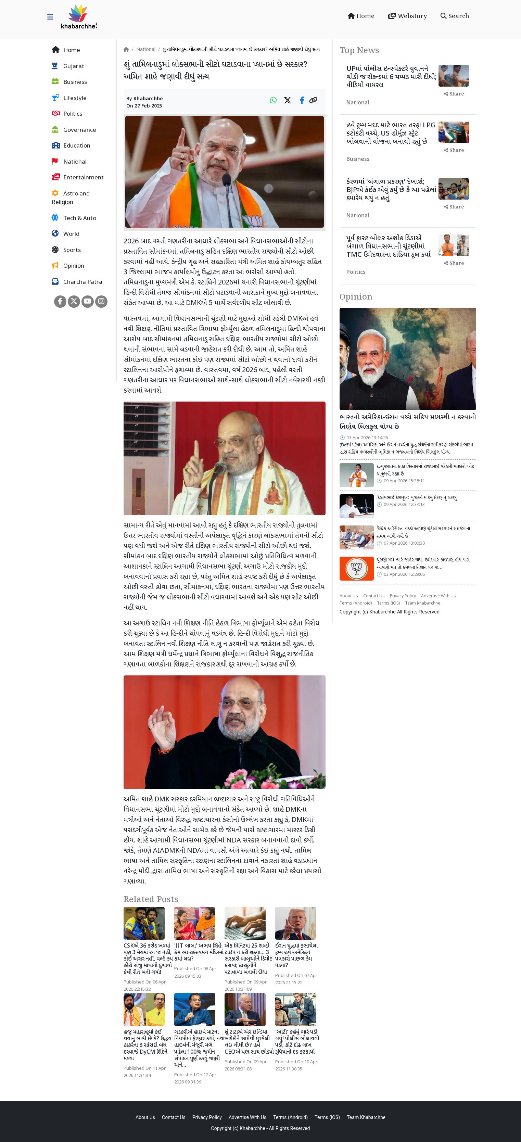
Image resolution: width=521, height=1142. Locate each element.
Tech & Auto (74, 218)
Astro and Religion (71, 198)
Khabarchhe (148, 99)
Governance (74, 130)
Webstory (407, 16)
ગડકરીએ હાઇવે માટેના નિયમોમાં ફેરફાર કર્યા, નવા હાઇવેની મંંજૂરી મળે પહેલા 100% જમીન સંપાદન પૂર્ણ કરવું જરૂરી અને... (199, 1049)
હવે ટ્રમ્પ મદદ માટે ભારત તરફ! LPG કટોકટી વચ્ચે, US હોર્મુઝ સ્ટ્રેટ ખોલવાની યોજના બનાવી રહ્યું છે (391, 134)
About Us (349, 596)
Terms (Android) (356, 603)
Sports (66, 250)
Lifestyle (69, 98)
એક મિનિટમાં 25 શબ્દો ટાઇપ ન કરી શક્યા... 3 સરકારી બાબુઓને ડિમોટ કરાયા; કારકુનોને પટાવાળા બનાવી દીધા (248, 959)
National (69, 162)
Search (455, 16)
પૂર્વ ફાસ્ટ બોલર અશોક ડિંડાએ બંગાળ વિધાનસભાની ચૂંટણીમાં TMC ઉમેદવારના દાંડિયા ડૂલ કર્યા (388, 246)
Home (361, 16)
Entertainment (78, 178)
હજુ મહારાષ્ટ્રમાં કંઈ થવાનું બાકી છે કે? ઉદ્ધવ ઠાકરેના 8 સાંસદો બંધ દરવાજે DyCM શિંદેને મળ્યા (147, 1046)
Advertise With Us (438, 596)
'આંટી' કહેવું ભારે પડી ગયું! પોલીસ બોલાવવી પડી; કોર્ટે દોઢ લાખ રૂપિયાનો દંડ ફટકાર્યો (297, 1042)
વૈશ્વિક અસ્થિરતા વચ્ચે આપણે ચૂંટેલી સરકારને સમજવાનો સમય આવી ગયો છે (423, 532)
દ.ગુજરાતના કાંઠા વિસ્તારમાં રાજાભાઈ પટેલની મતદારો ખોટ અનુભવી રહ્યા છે (425, 470)
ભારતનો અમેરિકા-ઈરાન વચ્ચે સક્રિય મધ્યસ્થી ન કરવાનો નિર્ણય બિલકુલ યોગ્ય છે (408, 422)
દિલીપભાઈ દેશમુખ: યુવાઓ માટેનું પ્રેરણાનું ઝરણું (417, 497)
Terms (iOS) (388, 603)
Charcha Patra (77, 282)
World (65, 234)
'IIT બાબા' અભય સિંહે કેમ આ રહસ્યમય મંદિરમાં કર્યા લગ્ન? (199, 953)
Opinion (68, 266)
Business (69, 82)
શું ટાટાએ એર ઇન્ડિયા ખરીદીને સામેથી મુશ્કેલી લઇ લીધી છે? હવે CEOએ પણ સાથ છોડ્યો (249, 1042)
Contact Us (374, 596)
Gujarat (68, 66)
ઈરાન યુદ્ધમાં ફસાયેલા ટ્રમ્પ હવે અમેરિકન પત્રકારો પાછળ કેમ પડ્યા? (296, 956)
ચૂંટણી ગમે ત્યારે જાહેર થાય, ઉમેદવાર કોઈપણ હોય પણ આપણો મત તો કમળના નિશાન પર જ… (423, 564)
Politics (67, 114)
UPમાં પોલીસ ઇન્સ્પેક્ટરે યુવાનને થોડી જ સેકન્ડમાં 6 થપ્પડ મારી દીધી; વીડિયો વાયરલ (391, 77)
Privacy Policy (403, 596)
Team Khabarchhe (422, 603)
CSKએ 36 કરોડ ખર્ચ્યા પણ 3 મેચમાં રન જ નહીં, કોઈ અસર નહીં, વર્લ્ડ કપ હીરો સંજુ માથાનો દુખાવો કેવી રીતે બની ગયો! (148, 959)
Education (71, 146)
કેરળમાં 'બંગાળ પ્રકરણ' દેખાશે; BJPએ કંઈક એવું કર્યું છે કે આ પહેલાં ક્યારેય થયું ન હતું (391, 190)
